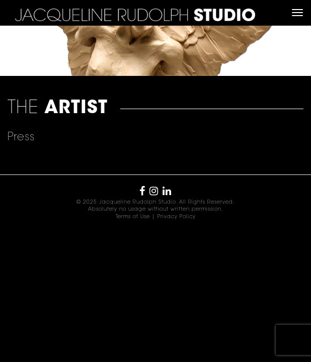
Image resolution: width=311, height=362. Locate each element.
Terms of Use (133, 217)
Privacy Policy (177, 217)
